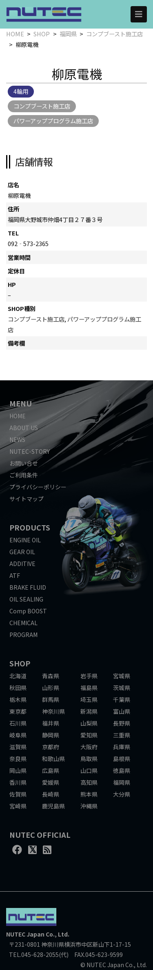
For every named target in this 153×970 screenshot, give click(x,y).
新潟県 (89, 711)
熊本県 (89, 794)
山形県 (50, 688)
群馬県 (50, 699)
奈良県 (18, 759)
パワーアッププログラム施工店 (53, 120)
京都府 (50, 747)
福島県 (89, 688)
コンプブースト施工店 (114, 33)
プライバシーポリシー (38, 487)
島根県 (121, 759)
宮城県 (121, 676)
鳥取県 (89, 759)
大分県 (121, 794)
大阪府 (89, 747)
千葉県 (121, 699)
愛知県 (89, 735)
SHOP (41, 33)
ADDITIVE (22, 563)
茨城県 (121, 688)
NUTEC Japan (25, 934)
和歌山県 (53, 759)
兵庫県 (121, 747)
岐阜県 (18, 735)
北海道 (18, 676)
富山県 (121, 711)
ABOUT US (23, 428)
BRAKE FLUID (27, 587)
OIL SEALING (26, 599)
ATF (14, 575)
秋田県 (18, 688)
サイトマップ (26, 499)
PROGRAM (23, 634)
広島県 (50, 770)
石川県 (18, 723)
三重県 (121, 735)
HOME (15, 33)
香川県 (18, 782)
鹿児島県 (53, 806)
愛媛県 (50, 782)
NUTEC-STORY (29, 451)
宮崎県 (18, 806)
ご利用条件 (23, 475)
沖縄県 (89, 806)
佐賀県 (18, 794)
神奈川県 (53, 711)
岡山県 (18, 770)
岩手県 (89, 676)
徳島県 (121, 770)
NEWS (17, 439)
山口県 (89, 770)
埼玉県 (89, 699)
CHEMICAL (23, 623)
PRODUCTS (29, 527)
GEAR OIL (22, 552)
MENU (20, 403)
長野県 (121, 723)
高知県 (89, 782)
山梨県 (89, 723)
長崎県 (50, 794)
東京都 (18, 711)
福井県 (50, 723)
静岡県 (50, 735)
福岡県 (68, 33)
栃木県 (18, 699)
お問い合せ (23, 463)
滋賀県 (18, 747)
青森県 (50, 676)
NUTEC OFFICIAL (40, 834)
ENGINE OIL (25, 540)
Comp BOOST (28, 611)
